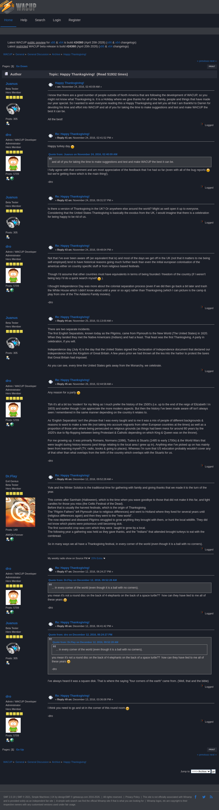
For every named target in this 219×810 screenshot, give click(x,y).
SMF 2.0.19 (9, 797)
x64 (61, 42)
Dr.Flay (11, 476)
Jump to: (185, 771)
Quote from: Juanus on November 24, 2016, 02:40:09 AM (82, 154)
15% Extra (96, 558)
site (149, 797)
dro (8, 135)
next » (213, 61)
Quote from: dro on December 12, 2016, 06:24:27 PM (80, 634)
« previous (203, 61)
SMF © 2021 (23, 797)
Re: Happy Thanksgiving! (72, 134)
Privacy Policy (132, 797)
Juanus (11, 84)
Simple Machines (40, 797)
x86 (53, 42)
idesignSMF (64, 797)
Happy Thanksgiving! (69, 83)
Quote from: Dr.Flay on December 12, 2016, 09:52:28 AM (82, 580)
